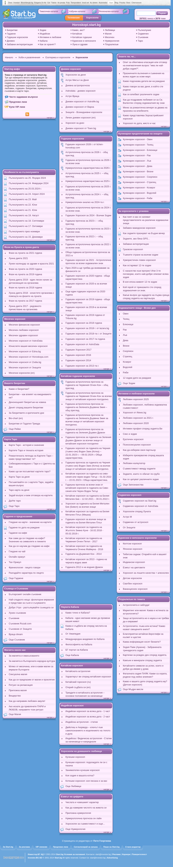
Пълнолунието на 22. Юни (23, 204)
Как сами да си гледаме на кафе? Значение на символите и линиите (27, 540)
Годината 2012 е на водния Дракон (84, 567)
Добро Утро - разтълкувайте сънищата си (31, 607)
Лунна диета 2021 (18, 258)
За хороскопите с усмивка (133, 211)
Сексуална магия (18, 674)
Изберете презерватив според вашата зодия (143, 457)
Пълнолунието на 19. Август (24, 215)
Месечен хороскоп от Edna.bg (25, 351)
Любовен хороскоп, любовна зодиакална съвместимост (145, 406)
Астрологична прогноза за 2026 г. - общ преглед (86, 154)
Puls (68, 3)
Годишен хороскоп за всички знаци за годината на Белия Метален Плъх (85, 521)
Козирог (127, 361)
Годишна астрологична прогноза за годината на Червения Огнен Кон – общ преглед (86, 385)
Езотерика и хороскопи (57, 57)
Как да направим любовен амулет (27, 701)
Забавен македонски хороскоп (139, 228)
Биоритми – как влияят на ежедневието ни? (30, 396)
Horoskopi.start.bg (86, 25)
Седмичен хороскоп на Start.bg (139, 500)
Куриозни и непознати (84, 40)
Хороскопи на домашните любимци (81, 751)
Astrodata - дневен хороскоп (80, 90)
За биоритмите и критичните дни (26, 413)
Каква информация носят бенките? (142, 641)
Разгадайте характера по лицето (26, 573)
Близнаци (128, 324)
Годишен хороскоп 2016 (78, 355)
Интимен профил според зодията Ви (142, 428)
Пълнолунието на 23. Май (23, 199)
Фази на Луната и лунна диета (21, 247)
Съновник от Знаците (20, 629)
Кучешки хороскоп (75, 757)
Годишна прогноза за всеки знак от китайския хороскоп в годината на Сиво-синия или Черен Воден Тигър (87, 487)
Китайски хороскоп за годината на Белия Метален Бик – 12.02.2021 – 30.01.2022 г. (87, 497)
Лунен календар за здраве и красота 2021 (31, 263)
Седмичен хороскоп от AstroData (140, 506)
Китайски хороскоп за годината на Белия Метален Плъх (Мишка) (87, 513)
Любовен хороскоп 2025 (136, 399)
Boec (128, 3)
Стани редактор (133, 847)
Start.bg (59, 854)
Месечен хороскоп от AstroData (25, 340)
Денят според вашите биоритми (26, 407)
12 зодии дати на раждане (137, 378)
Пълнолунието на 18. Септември (26, 220)
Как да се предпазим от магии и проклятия (32, 679)
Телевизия (74, 17)
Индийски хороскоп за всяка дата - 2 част (87, 716)
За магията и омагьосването (24, 655)
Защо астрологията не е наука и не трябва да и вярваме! (146, 620)
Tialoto (54, 3)
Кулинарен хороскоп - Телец (138, 144)
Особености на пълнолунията (21, 172)
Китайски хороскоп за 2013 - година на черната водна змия (86, 561)
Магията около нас (15, 650)
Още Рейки (15, 429)
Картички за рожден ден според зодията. (145, 655)
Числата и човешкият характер (82, 802)
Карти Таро (10, 439)
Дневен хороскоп (71, 69)
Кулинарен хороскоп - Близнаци (140, 150)
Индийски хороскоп (72, 705)
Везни (126, 345)
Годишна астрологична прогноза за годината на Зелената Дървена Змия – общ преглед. (86, 407)
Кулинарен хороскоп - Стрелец (139, 182)
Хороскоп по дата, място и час (139, 123)
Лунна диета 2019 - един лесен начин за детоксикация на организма (30, 281)
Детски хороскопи (132, 578)
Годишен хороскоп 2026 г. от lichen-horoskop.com (84, 146)
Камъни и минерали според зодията (142, 660)
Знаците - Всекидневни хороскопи (83, 112)
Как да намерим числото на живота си (85, 807)
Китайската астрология (77, 671)
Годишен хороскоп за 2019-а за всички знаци (86, 309)
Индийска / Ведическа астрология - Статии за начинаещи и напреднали (88, 740)
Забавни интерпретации (20, 44)
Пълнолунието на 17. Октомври (26, 226)
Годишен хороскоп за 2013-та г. (82, 365)
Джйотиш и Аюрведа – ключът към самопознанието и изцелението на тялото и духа (87, 730)
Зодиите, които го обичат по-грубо (141, 474)
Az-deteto (94, 3)
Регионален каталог (109, 11)
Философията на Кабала (78, 644)
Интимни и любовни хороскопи (136, 393)
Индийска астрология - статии (81, 722)
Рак (125, 329)
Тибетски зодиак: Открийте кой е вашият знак (145, 556)
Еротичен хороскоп (133, 439)
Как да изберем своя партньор (139, 450)
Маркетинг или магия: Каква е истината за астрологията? (145, 612)
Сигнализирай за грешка (86, 847)
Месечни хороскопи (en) (22, 373)
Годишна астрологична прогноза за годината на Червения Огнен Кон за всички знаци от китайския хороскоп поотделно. (88, 396)
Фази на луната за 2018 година (25, 287)
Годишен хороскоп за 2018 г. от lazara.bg (87, 328)
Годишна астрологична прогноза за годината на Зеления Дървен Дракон (85, 431)
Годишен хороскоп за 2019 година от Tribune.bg (85, 317)
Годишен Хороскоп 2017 (78, 349)
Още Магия (15, 714)
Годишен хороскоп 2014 (78, 360)
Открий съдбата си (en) (78, 687)
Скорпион (128, 351)
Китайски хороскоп (72, 665)
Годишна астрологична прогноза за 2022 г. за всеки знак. (88, 246)
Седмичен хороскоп (129, 495)
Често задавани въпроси (23, 97)
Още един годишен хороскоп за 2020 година (85, 293)
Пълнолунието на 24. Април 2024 (27, 194)
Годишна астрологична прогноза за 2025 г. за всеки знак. (88, 188)
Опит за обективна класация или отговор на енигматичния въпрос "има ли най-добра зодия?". (145, 65)
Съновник (143, 37)
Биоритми (12, 30)
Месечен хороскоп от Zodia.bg (25, 362)
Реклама (116, 854)
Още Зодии (129, 383)
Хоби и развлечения (29, 57)
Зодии (43, 30)
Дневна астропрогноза (77, 85)
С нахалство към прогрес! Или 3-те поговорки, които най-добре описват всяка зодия (145, 274)
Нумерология (112, 40)
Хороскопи (92, 17)
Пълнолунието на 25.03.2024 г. (25, 188)
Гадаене (11, 33)
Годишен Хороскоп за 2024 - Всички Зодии (88, 215)
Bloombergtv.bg (27, 3)
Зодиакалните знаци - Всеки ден (137, 308)
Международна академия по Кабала (85, 639)
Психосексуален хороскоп (137, 444)
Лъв (125, 335)
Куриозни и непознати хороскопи (137, 538)
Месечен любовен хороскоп (24, 330)
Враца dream (16, 634)
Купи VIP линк (17, 107)
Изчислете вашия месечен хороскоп (28, 346)
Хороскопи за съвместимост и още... (85, 823)
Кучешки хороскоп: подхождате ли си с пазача (86, 764)
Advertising (112, 858)
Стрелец (127, 356)
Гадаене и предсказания (18, 516)
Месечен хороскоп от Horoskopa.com (28, 356)
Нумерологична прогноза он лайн (83, 818)
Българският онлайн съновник (25, 594)
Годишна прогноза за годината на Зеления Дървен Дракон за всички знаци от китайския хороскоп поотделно (88, 440)
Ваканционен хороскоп (135, 589)
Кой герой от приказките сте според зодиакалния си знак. (142, 289)
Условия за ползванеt (74, 854)
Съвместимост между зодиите (139, 468)
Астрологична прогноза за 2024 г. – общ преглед (86, 196)
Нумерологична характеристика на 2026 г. (88, 168)
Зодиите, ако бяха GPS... (136, 238)
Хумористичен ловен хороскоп (139, 260)
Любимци (110, 30)
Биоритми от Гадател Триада (24, 423)
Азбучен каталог (77, 11)
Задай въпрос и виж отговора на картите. (31, 495)
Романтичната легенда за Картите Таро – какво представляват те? (31, 457)
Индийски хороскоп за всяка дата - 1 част (87, 711)
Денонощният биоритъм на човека (27, 402)
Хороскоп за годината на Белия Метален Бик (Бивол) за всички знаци (87, 505)
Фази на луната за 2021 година (25, 253)
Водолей (127, 367)
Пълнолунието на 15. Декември (26, 236)
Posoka (122, 3)
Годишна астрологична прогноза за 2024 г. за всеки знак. (88, 209)
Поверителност (139, 854)
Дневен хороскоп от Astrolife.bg (82, 101)
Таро (140, 40)
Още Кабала (72, 655)
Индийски (45, 33)
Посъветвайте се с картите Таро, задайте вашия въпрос (31, 484)
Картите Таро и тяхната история (26, 450)
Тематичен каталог (48, 11)
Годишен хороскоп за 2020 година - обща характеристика (87, 277)
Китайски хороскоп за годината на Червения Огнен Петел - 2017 (83, 540)
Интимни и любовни (50, 37)
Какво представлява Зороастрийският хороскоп (143, 117)
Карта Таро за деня (19, 476)
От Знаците (129, 527)
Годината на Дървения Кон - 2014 (83, 554)
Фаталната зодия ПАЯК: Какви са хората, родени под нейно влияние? (145, 675)
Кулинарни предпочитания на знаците (140, 133)
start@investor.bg (103, 854)
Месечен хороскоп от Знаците (25, 367)
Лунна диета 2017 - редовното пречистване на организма (25, 308)
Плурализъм (111, 44)
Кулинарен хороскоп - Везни (138, 171)
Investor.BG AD (35, 858)
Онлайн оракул (17, 556)
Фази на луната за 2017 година (25, 300)
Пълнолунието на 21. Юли (23, 210)
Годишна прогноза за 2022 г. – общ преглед (84, 238)
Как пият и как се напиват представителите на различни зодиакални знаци (145, 220)
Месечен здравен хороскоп (23, 335)
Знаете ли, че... (127, 56)
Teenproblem (76, 3)
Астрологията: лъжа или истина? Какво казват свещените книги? (144, 628)
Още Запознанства (133, 484)
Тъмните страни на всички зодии (140, 254)
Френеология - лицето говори (24, 567)
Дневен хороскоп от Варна (79, 107)
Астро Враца (72, 96)
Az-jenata (61, 3)
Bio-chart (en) (16, 418)
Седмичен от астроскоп (135, 522)
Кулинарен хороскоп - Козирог (139, 187)
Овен (125, 313)
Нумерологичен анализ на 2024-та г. (85, 202)
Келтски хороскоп (132, 543)
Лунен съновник (17, 613)
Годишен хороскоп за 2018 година (83, 323)
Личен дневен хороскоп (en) (80, 117)
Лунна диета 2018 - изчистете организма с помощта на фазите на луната (31, 294)
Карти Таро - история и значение (26, 445)
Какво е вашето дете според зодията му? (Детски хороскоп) (145, 683)
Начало (9, 57)
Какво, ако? (78, 30)
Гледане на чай (17, 551)
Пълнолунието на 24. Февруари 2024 (29, 183)
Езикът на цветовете (134, 567)
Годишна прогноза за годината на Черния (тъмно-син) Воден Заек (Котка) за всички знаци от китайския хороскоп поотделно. (87, 465)
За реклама (24, 847)
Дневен (11, 40)
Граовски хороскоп (133, 249)
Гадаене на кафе (18, 533)
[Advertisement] (29, 144)
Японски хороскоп (132, 549)
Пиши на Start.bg (111, 847)
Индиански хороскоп (134, 562)
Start (111, 3)
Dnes (10, 3)
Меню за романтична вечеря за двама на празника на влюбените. (145, 109)
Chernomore (137, 3)
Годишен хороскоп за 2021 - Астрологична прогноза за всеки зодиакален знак (88, 262)
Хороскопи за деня (75, 74)
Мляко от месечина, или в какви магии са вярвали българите (31, 668)
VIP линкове (41, 847)
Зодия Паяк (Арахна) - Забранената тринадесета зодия (142, 649)
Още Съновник (17, 639)
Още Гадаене (16, 578)
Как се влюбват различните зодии (141, 94)
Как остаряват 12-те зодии (137, 265)
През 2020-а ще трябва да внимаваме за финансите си (87, 269)
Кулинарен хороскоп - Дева (137, 166)
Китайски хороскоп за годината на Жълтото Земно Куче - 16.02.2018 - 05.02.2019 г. (84, 530)
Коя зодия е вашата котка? (79, 775)
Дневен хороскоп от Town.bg (80, 128)
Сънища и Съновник (16, 588)
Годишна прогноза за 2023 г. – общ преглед (84, 222)
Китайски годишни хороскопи (78, 376)
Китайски (77, 33)
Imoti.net (85, 3)
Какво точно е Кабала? (77, 612)
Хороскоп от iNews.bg (134, 412)
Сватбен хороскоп (132, 583)
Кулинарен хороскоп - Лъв (137, 160)
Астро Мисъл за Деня (77, 80)
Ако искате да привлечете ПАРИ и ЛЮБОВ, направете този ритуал (27, 708)
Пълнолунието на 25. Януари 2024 (27, 178)
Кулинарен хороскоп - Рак (137, 155)
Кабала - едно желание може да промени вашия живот (87, 620)
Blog (116, 3)
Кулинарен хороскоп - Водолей (139, 193)
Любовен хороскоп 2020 (136, 423)
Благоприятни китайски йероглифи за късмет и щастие (143, 635)
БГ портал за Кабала (76, 649)
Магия (108, 33)
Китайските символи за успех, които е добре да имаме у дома (143, 667)
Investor (16, 3)
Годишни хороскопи (17, 37)
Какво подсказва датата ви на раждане (144, 81)
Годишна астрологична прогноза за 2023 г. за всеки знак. (88, 230)
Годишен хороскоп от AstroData (82, 344)
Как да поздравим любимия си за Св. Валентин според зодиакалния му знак (144, 101)
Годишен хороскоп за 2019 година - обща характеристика (87, 301)
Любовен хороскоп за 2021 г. (138, 418)
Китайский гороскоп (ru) (78, 682)
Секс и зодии (130, 434)
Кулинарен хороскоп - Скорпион (140, 177)
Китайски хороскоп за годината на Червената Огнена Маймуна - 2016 (84, 548)
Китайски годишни (82, 37)
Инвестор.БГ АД (36, 854)
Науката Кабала (70, 607)
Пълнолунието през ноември (24, 231)
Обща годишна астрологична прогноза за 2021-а (87, 254)
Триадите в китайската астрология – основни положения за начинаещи (85, 694)
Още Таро (14, 506)
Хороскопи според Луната (137, 511)
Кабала (43, 40)
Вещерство (15, 695)
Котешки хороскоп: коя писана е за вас (86, 781)
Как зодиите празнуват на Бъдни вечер (144, 233)
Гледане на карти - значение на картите (30, 522)
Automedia (103, 3)
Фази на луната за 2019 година (25, 274)
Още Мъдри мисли (133, 689)
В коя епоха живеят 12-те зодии (140, 281)
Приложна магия (18, 690)
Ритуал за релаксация (21, 685)
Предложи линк (18, 102)
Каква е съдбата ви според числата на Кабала (86, 627)
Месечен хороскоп (14, 319)
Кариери (126, 854)
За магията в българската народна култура (32, 661)
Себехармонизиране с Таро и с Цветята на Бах (32, 465)
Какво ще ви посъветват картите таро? (29, 471)
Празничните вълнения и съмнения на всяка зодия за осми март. (143, 75)
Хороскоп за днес (74, 123)
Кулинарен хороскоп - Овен (137, 139)
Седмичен (143, 33)
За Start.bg (8, 847)
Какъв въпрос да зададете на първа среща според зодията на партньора (146, 297)
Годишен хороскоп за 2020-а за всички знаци (86, 285)
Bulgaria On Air (40, 3)
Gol (48, 3)
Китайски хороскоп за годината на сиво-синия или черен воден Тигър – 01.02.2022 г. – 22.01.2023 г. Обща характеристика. (88, 476)
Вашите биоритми (14, 383)
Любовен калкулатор (134, 463)
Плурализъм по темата (131, 599)
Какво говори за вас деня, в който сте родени (143, 88)
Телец (126, 319)
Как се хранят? (48, 44)
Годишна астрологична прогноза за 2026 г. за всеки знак (88, 162)
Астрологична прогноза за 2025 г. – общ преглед (86, 175)
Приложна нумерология (78, 813)
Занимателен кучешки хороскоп (82, 770)
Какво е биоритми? (19, 389)
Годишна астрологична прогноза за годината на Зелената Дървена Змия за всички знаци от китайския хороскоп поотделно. (86, 420)
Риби (125, 372)
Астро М (127, 516)
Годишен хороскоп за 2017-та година (85, 339)
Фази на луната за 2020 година (25, 269)
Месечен (109, 37)
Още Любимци (73, 786)
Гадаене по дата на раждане (24, 527)
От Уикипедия (72, 633)
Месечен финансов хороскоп (24, 324)
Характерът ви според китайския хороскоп (88, 676)
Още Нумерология (75, 829)
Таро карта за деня (19, 490)
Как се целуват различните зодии (141, 479)
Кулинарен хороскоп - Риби (137, 198)
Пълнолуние (144, 30)
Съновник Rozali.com (20, 623)
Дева (125, 340)
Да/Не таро (15, 500)
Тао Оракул (15, 562)
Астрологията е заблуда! (136, 605)
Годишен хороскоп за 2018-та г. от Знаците (88, 333)
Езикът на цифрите (72, 796)
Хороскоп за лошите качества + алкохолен (146, 573)
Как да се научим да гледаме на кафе (29, 546)
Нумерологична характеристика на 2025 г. (88, 181)
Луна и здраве (80, 44)
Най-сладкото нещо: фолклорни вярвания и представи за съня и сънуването (31, 601)
